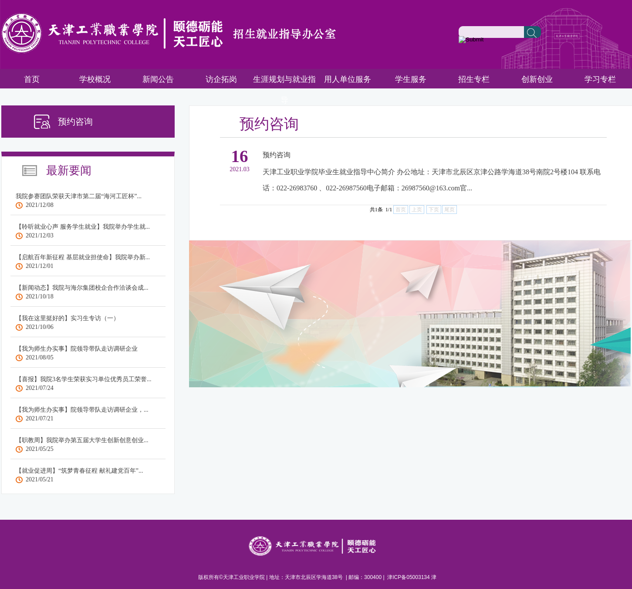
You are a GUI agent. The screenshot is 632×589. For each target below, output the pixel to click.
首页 (32, 79)
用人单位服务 (347, 79)
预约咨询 (277, 155)
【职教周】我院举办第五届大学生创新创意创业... (82, 440)
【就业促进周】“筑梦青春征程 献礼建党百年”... (79, 470)
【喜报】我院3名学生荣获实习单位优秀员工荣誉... (84, 379)
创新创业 (537, 79)
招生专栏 (474, 79)
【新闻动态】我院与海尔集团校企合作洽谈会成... (82, 287)
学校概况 (95, 79)
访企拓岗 (221, 79)
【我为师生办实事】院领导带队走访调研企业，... (82, 409)
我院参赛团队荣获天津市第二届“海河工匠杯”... (79, 196)
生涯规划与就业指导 (284, 90)
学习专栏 (600, 79)
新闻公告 (158, 79)
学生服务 (410, 79)
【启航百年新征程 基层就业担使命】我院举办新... (83, 257)
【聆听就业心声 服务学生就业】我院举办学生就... (83, 226)
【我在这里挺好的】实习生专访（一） (67, 318)
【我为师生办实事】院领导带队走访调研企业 (77, 348)
